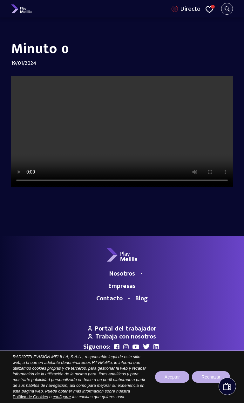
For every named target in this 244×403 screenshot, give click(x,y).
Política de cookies (178, 386)
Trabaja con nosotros (122, 336)
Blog (141, 298)
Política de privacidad (138, 386)
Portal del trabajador (122, 328)
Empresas (122, 286)
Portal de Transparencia (71, 386)
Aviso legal (106, 386)
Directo (190, 8)
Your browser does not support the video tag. (122, 131)
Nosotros (122, 273)
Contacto (109, 298)
